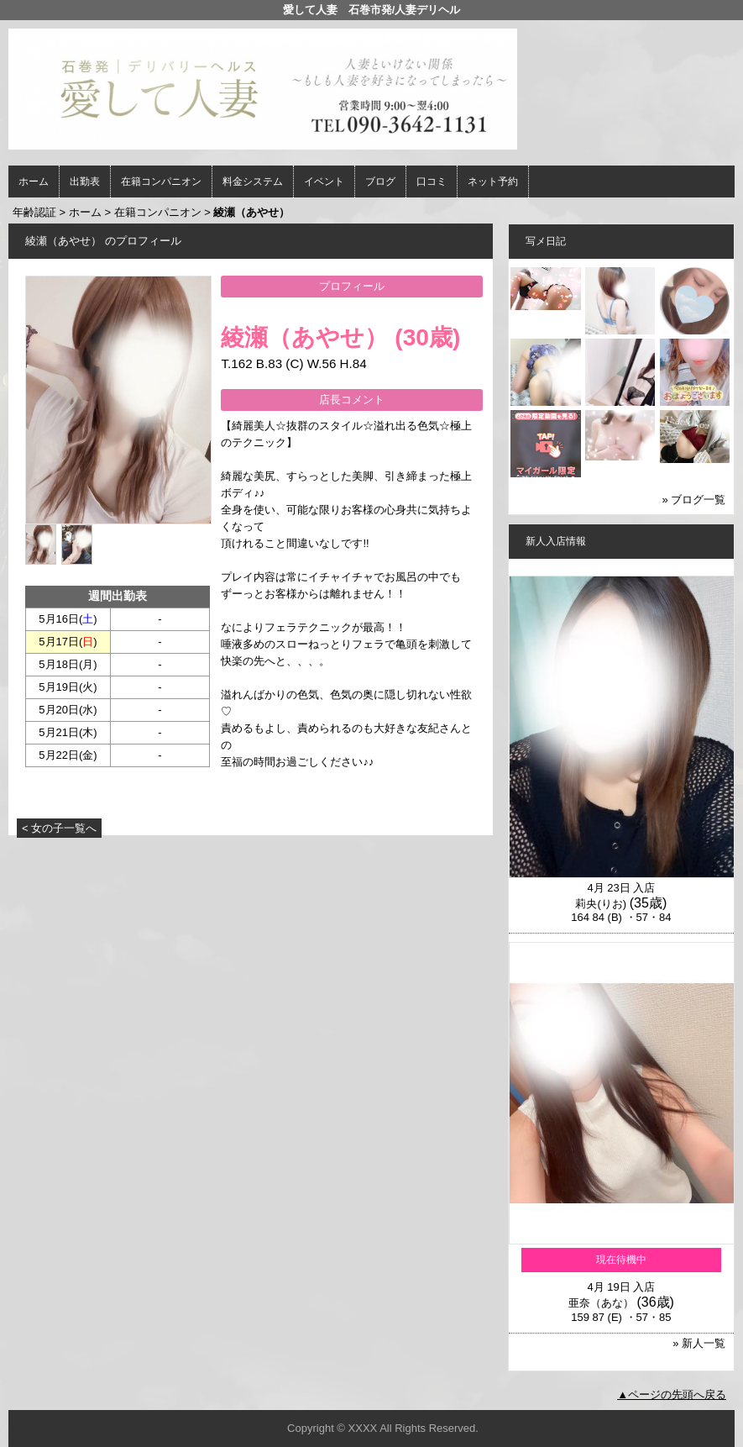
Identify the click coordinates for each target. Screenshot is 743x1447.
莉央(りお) (600, 903)
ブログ (380, 181)
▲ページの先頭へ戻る (671, 1394)
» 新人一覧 (698, 1343)
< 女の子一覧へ (59, 828)
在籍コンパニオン (161, 181)
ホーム (33, 181)
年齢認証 (34, 212)
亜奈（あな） (601, 1303)
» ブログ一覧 (694, 499)
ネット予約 (493, 181)
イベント (324, 181)
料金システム (252, 181)
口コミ (431, 181)
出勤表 (85, 181)
